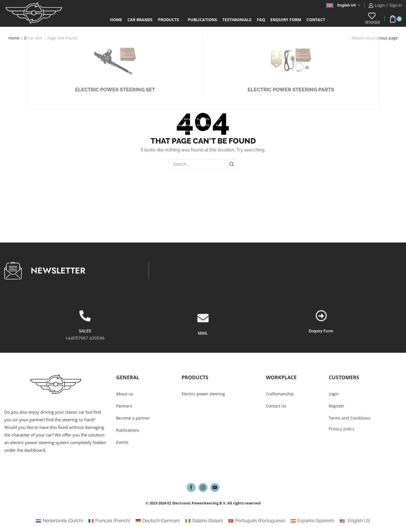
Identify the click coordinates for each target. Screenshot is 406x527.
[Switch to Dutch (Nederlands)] (59, 521)
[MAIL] (203, 339)
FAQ (261, 19)
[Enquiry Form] (391, 315)
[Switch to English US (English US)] (355, 521)
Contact (317, 19)
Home (116, 19)
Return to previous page (375, 38)
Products (170, 19)
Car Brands (140, 19)
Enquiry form (285, 19)
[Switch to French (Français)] (109, 521)
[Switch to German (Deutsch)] (157, 521)
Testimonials (236, 19)
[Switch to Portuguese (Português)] (257, 521)
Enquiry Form (391, 331)
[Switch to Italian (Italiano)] (203, 521)
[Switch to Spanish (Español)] (312, 521)
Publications (202, 19)
